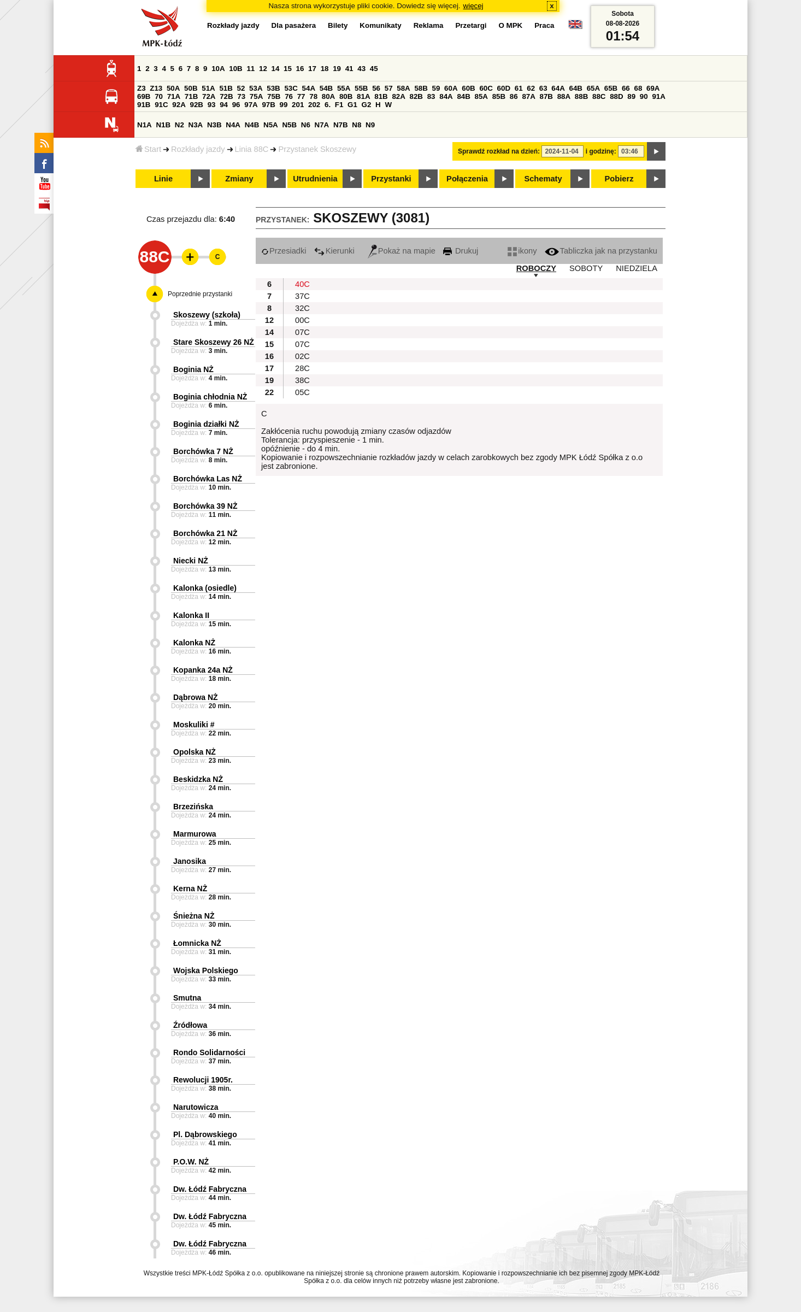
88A (563, 96)
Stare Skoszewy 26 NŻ (213, 342)
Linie (163, 178)
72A (208, 96)
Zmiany (239, 178)
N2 (179, 125)
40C (302, 284)
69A (652, 88)
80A (328, 96)
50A (173, 88)
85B (498, 96)
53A (255, 88)
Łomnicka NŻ (197, 943)
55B (361, 88)
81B (380, 96)
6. (328, 105)
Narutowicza (195, 1107)
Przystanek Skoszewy (317, 149)
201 (298, 105)
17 (312, 68)
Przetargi (470, 25)
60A (450, 88)
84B (463, 96)
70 (159, 96)
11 (250, 68)
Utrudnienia (315, 178)
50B (190, 88)
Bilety (338, 25)
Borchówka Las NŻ (207, 478)
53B (273, 88)
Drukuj (460, 250)
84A (445, 96)
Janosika (189, 861)
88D (616, 96)
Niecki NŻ (190, 560)
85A (481, 96)
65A (593, 88)
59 (436, 88)
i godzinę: (601, 151)
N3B (214, 125)
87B (546, 96)
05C (302, 392)
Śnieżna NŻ (193, 915)
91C (161, 105)
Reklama (429, 25)
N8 (356, 125)
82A (398, 96)
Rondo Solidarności (209, 1052)
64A (557, 88)
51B (225, 88)
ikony (522, 250)
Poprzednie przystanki (200, 294)
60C (485, 88)
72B (226, 96)
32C (302, 308)
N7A (322, 125)
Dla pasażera (294, 25)
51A (208, 88)
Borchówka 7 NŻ (203, 451)
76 (289, 96)
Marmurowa (194, 833)
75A (256, 96)
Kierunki (334, 250)
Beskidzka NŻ (198, 779)
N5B (289, 125)
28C (302, 368)
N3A (196, 125)
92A (178, 105)
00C (302, 320)
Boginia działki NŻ (206, 424)
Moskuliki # (193, 724)
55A (343, 88)
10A (218, 68)
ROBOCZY (536, 268)
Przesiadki (284, 250)
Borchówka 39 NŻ (205, 506)
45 (374, 68)
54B (326, 88)
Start (148, 149)
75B (273, 96)
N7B (340, 125)
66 (626, 88)
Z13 (156, 88)
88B (581, 96)
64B (575, 88)
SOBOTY (586, 268)
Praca (544, 25)
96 (236, 105)
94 (224, 105)
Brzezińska (193, 806)
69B (143, 96)
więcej (473, 6)
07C (302, 332)
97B (268, 105)
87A (528, 96)
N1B (163, 125)
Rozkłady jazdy (198, 149)
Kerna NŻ (190, 888)
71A (173, 96)
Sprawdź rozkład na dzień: (499, 151)
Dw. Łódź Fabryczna (209, 1189)
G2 (367, 105)
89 (631, 96)
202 (314, 105)
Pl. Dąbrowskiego (205, 1134)
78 (313, 96)
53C (290, 88)
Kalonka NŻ (194, 642)
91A (658, 96)
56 (376, 88)
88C (598, 96)
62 (531, 88)
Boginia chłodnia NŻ (210, 396)
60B (468, 88)
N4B (252, 125)
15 (288, 68)
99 (284, 105)
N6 (305, 125)
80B (345, 96)
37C (302, 296)
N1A (144, 125)
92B (196, 105)
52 (241, 88)
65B (610, 88)
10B (235, 68)
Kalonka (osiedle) (205, 588)
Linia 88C (252, 149)
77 (301, 96)
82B (416, 96)
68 (638, 88)
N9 (370, 125)
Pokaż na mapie (401, 250)
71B (191, 96)
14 (276, 68)
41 (349, 68)
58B (420, 88)
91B (143, 105)
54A (308, 88)
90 (644, 96)
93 (212, 105)
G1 (352, 105)
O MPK (511, 25)
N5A (270, 125)
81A (363, 96)
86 (514, 96)
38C (302, 380)
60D (503, 88)
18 (325, 68)
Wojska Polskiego (205, 970)
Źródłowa (190, 1025)
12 (263, 68)
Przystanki (391, 178)
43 (361, 68)
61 (519, 88)
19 (337, 68)
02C (302, 356)
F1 (339, 105)
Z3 (141, 88)
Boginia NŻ (193, 369)
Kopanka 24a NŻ (203, 670)
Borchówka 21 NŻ (205, 533)
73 (241, 96)
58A (403, 88)
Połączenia (467, 178)
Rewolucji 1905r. (203, 1079)
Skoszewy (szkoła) (206, 314)
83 (431, 96)
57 (389, 88)
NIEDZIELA (636, 268)
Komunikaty (380, 25)
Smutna (187, 997)
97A (250, 105)
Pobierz (619, 178)
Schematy (543, 178)
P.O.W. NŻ (191, 1161)
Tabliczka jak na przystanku (601, 250)
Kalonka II (191, 615)
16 (300, 68)
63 (543, 88)
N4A (233, 125)
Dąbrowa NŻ (195, 697)
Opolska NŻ (194, 752)
